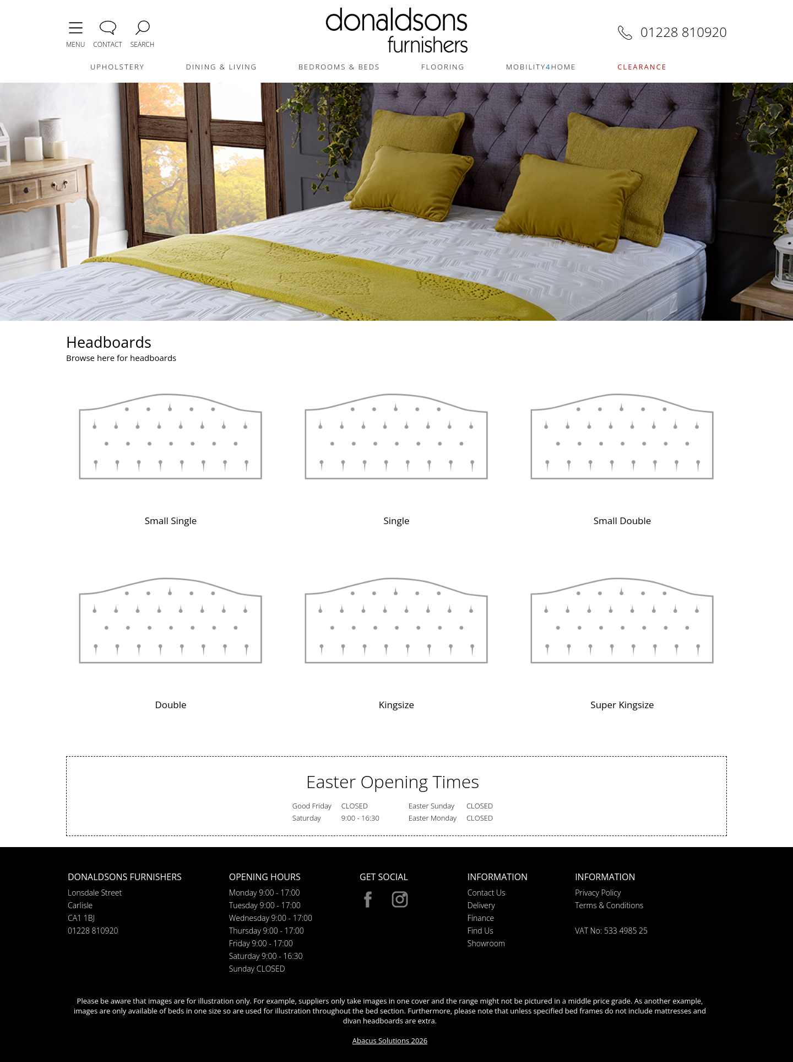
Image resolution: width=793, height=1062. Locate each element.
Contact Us (487, 892)
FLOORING (443, 67)
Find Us (480, 930)
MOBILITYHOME (541, 67)
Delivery (481, 905)
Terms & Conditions (609, 905)
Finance (481, 918)
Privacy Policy (598, 892)
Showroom (486, 943)
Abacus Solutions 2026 (389, 1040)
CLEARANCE (642, 67)
